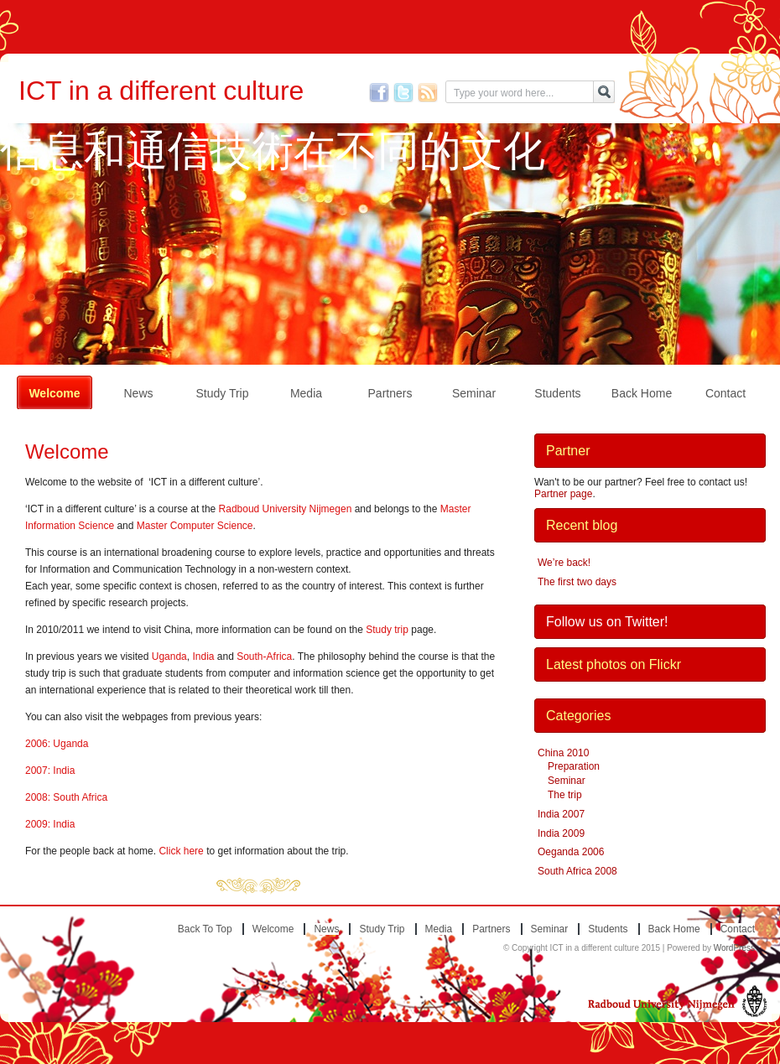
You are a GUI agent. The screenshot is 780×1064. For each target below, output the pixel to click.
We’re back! (564, 562)
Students (557, 393)
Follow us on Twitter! (607, 622)
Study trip (221, 393)
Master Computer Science (195, 526)
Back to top (205, 929)
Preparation (574, 766)
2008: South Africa (66, 797)
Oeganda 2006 (571, 852)
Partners (390, 393)
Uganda (169, 656)
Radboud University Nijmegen (285, 509)
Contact (725, 393)
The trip (565, 795)
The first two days (577, 582)
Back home (641, 393)
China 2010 (563, 753)
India (203, 656)
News (138, 393)
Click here (181, 851)
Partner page (563, 494)
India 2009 (561, 833)
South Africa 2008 (577, 871)
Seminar (474, 393)
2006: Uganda (56, 744)
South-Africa (264, 656)
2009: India (50, 824)
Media (306, 393)
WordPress (734, 947)
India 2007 (561, 814)
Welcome (54, 393)
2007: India (50, 770)
